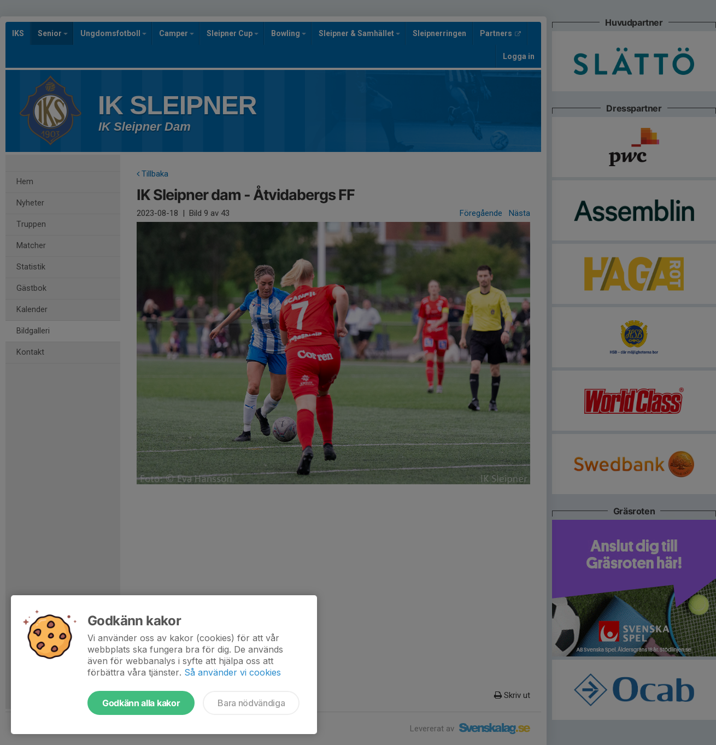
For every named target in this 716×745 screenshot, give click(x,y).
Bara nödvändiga (251, 702)
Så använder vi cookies (232, 672)
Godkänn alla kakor (141, 702)
